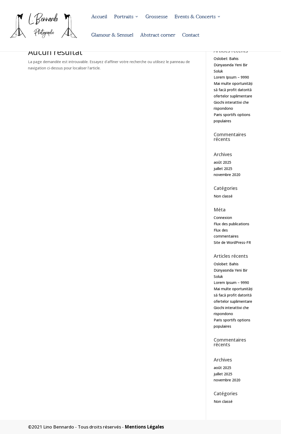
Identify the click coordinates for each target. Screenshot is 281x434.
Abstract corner (157, 35)
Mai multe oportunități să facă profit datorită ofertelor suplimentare (233, 89)
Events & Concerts (195, 17)
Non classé (223, 196)
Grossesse (156, 17)
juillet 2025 (223, 168)
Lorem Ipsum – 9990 (231, 77)
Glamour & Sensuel (112, 35)
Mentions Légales (144, 427)
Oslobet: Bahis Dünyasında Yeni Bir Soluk (230, 65)
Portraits (123, 17)
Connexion (223, 217)
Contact (190, 35)
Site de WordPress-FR (232, 242)
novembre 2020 (227, 174)
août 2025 (222, 162)
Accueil (99, 17)
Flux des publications (231, 223)
